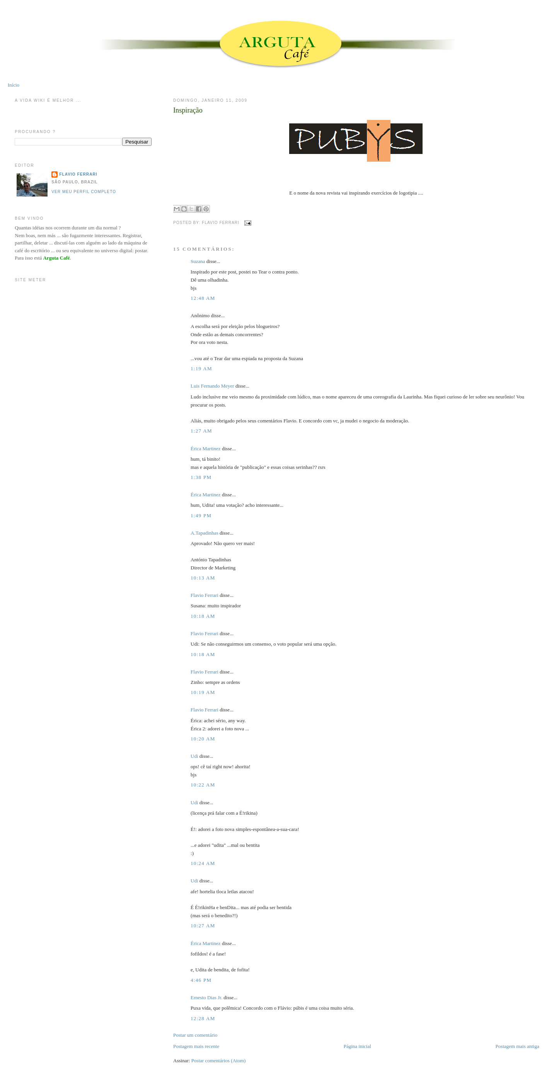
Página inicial (357, 1046)
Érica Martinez (206, 448)
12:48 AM (203, 298)
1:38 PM (201, 477)
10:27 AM (203, 925)
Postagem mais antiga (517, 1046)
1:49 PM (201, 515)
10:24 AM (203, 863)
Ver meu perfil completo (83, 192)
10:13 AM (203, 578)
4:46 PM (201, 980)
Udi (194, 756)
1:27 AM (201, 431)
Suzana (198, 261)
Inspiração (188, 110)
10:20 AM (203, 739)
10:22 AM (203, 785)
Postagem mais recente (196, 1046)
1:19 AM (201, 368)
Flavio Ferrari (204, 595)
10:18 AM (203, 616)
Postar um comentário (195, 1035)
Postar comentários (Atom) (218, 1060)
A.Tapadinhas (204, 533)
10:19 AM (203, 692)
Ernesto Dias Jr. (206, 997)
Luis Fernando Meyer (212, 386)
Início (13, 85)
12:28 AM (203, 1018)
